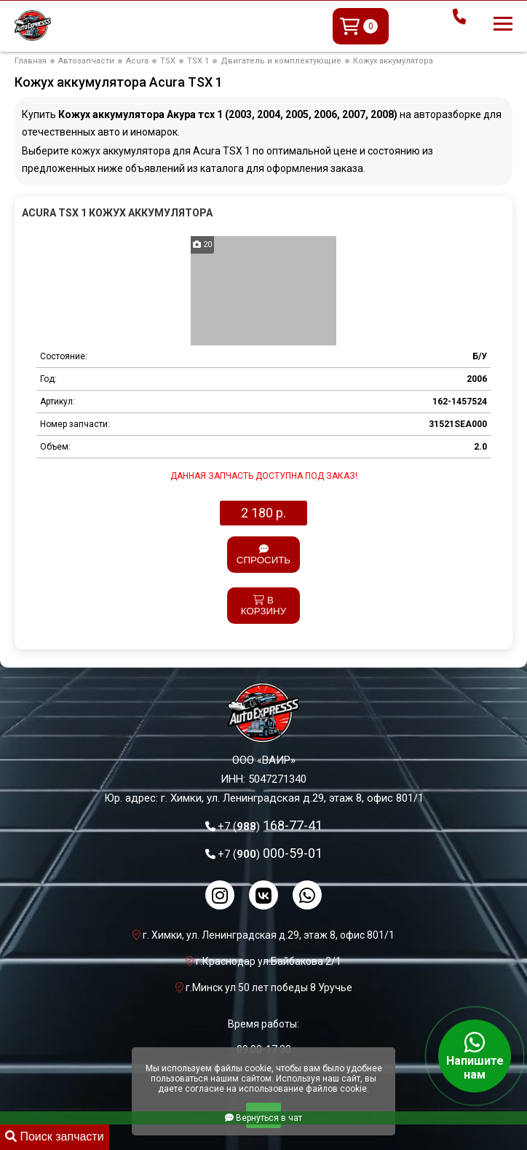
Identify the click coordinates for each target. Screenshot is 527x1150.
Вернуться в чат (263, 1118)
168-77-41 (270, 825)
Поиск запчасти (54, 1136)
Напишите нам (474, 1056)
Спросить (263, 555)
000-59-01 (270, 853)
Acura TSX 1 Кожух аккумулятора (117, 213)
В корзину (263, 606)
